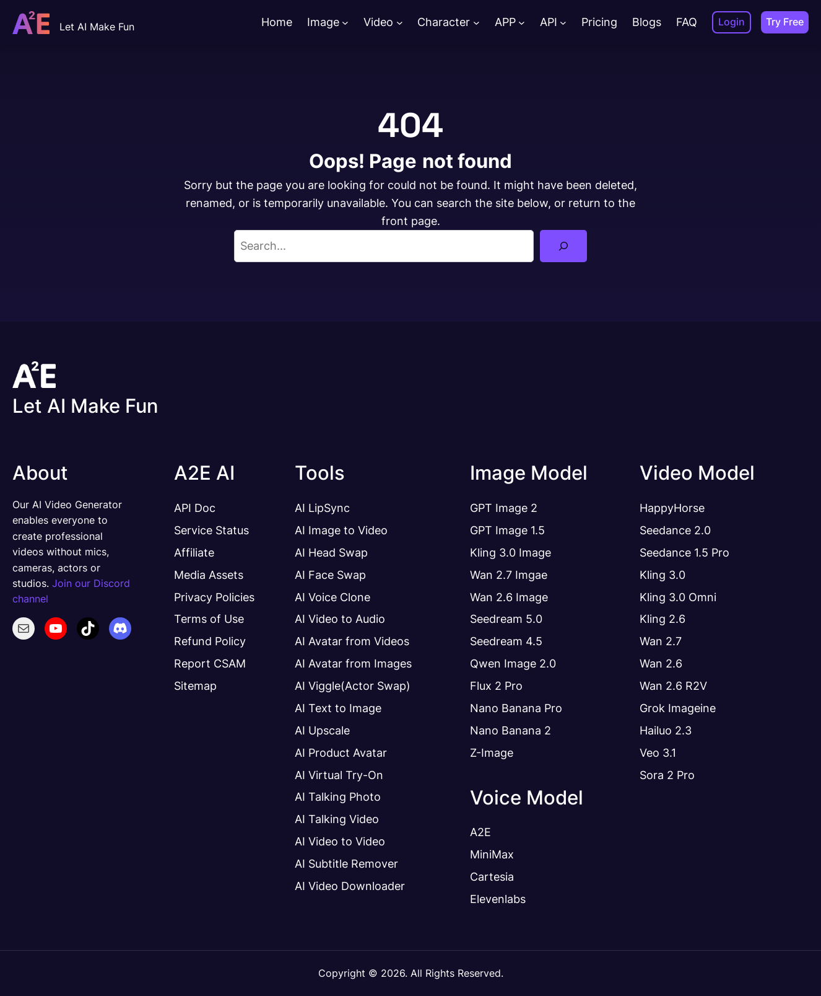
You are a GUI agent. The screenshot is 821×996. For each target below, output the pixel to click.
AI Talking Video (337, 819)
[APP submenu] (521, 22)
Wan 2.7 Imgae (508, 574)
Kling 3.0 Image (510, 552)
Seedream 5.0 (506, 618)
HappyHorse (672, 507)
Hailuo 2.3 (666, 730)
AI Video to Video (340, 841)
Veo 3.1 (658, 752)
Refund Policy (210, 641)
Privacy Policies (214, 597)
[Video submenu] (399, 22)
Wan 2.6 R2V (673, 685)
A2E (480, 832)
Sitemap (195, 685)
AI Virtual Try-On (339, 775)
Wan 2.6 (661, 663)
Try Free (785, 22)
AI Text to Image (338, 708)
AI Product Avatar (341, 752)
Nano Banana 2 (510, 730)
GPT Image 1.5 (507, 530)
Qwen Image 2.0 (513, 663)
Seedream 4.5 (506, 641)
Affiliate (194, 552)
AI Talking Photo (338, 796)
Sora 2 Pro (667, 775)
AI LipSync (322, 507)
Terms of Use (209, 618)
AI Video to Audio (340, 618)
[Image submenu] (345, 22)
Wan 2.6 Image (509, 597)
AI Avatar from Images (353, 663)
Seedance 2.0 (675, 530)
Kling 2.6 (662, 618)
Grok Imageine (678, 708)
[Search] (563, 246)
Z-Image (491, 752)
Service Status (211, 530)
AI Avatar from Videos (352, 641)
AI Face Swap (330, 574)
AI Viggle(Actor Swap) (352, 685)
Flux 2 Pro (496, 685)
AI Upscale (322, 730)
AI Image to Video (341, 530)
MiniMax (492, 854)
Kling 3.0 (662, 597)
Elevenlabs (498, 899)
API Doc (194, 507)
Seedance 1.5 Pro (684, 552)
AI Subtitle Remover (346, 863)
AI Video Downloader (350, 885)
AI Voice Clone (332, 597)
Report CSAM (210, 663)
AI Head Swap (331, 552)
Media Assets (208, 574)
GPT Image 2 (503, 507)
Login (731, 22)
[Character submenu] (476, 22)
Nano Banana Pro (516, 708)
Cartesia (492, 876)
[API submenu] (563, 22)
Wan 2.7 (661, 641)
